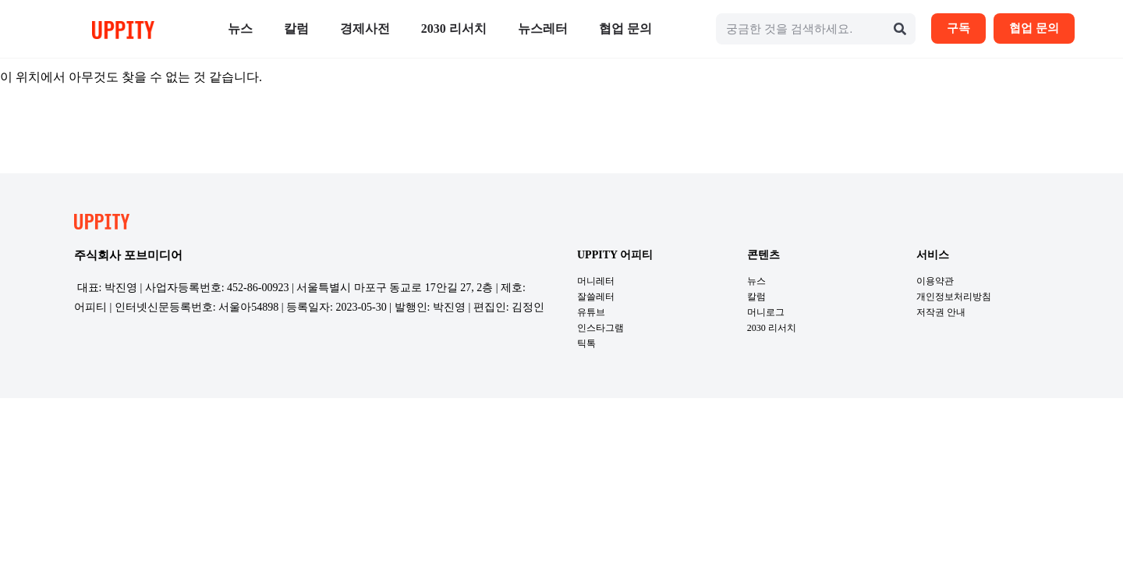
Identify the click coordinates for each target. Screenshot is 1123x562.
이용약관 (935, 281)
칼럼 (296, 28)
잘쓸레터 (596, 296)
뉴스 (240, 28)
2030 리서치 (454, 28)
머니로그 (766, 312)
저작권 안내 (940, 312)
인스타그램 (600, 327)
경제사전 (365, 28)
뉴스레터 (543, 28)
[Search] (900, 28)
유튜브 (591, 312)
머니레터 (596, 281)
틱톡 (586, 343)
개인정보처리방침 (953, 296)
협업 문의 (625, 28)
